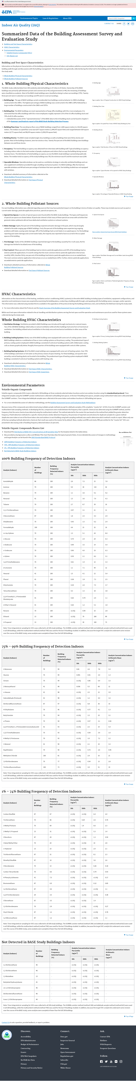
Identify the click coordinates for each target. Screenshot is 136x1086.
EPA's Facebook (101, 1061)
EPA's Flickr (116, 1061)
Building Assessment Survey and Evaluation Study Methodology (72, 402)
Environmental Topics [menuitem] (29, 18)
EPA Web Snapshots (29, 1056)
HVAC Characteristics (11, 47)
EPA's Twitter (106, 1061)
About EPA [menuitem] (67, 18)
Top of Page (129, 1016)
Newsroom (64, 1048)
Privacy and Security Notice (31, 1068)
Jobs (62, 1044)
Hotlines (103, 1041)
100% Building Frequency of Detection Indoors (20, 442)
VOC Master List (12, 56)
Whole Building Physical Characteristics (18, 76)
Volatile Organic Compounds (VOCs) (19, 53)
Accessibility (26, 1037)
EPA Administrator (28, 1041)
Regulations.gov (66, 1056)
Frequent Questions (108, 1048)
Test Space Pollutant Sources (39, 270)
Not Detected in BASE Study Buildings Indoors (20, 451)
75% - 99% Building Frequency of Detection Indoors (22, 445)
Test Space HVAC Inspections (39, 372)
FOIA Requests (106, 1044)
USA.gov (63, 1064)
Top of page (129, 196)
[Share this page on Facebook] (124, 23)
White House (65, 1068)
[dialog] (113, 91)
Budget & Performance (30, 1044)
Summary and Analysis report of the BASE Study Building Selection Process (39, 121)
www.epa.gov (52, 4)
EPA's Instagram (121, 1061)
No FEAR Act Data (28, 1060)
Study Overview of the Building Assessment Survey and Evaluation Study (64, 308)
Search (134, 18)
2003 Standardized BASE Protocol (43, 437)
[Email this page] (132, 23)
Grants (23, 1052)
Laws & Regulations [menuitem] (50, 18)
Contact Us (109, 23)
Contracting (25, 1048)
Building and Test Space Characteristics (18, 44)
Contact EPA (105, 1037)
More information (38, 6)
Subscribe (64, 1060)
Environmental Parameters (13, 50)
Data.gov (64, 1037)
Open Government (67, 1052)
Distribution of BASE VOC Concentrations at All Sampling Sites (36, 432)
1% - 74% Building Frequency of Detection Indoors (21, 448)
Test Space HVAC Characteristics (40, 369)
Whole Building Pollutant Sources (16, 79)
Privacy (24, 1064)
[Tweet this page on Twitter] (128, 23)
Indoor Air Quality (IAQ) (21, 25)
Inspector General (67, 1041)
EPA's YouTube (111, 1061)
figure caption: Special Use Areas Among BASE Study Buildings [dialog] (109, 232)
